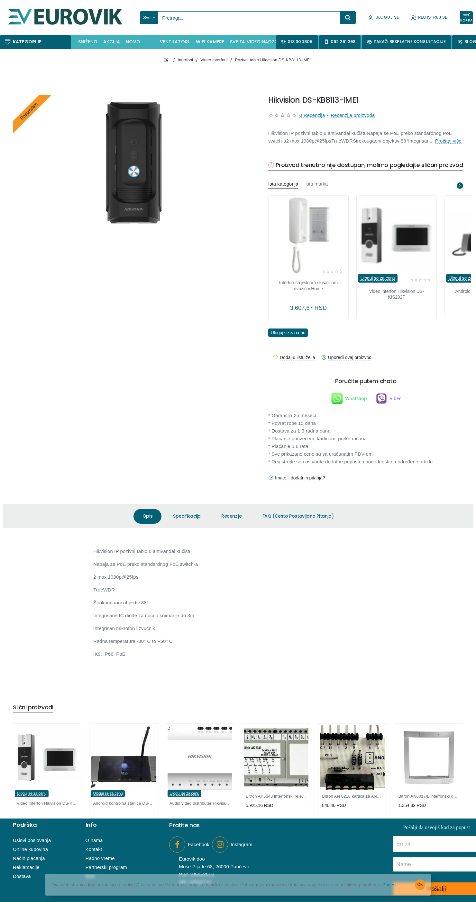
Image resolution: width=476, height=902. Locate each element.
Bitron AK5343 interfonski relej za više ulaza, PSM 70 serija (276, 796)
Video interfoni (213, 59)
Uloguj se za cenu (378, 278)
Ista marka (316, 184)
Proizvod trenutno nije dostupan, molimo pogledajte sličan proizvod (369, 165)
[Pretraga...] (348, 17)
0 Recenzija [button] (312, 115)
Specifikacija (187, 516)
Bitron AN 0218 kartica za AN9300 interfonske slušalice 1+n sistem (352, 796)
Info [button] (91, 825)
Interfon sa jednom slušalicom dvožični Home (308, 285)
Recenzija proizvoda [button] (353, 115)
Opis (147, 516)
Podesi (389, 884)
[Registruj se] (429, 18)
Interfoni (185, 59)
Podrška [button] (25, 825)
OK (420, 884)
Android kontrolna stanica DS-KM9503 (123, 803)
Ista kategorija (283, 184)
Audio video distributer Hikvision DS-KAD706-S (199, 803)
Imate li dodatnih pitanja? (300, 477)
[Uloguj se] (383, 18)
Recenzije (231, 516)
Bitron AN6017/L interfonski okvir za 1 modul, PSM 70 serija (428, 796)
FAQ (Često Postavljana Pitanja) (298, 516)
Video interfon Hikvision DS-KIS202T (396, 294)
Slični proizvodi (33, 707)
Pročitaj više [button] (448, 141)
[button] (294, 357)
